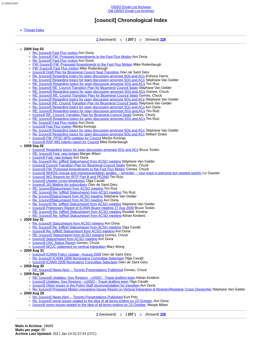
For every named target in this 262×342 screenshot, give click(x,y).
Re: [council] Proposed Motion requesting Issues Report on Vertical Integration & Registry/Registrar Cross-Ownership (122, 289)
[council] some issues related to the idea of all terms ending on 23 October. (89, 305)
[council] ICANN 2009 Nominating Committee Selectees (75, 262)
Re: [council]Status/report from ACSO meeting (68, 196)
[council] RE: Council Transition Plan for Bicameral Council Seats (82, 115)
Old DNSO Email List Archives (131, 11)
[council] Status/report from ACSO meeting (65, 239)
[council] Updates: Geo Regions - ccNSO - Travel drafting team (81, 281)
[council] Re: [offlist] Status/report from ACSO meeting (74, 231)
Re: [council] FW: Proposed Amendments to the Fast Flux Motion (82, 57)
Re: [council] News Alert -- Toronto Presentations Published (78, 297)
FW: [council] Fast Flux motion (56, 68)
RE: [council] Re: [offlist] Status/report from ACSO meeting (77, 192)
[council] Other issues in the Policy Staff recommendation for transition (86, 285)
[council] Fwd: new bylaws (52, 157)
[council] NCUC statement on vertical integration (69, 247)
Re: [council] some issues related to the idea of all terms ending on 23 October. (93, 301)
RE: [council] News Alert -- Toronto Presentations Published (78, 270)
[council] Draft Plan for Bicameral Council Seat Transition (76, 72)
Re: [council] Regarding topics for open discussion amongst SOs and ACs (89, 76)
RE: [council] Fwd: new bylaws (56, 153)
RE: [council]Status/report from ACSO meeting (68, 188)
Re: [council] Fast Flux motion (55, 53)
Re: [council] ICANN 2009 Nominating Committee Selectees (78, 258)
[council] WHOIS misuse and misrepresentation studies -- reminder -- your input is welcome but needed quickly (117, 173)
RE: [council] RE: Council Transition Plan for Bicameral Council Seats (85, 95)
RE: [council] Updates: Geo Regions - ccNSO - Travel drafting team (84, 278)
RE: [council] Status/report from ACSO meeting (68, 235)
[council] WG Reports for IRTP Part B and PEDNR (71, 177)
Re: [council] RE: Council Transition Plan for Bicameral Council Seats (85, 88)
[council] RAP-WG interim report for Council (66, 142)
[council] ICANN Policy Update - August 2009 (67, 254)
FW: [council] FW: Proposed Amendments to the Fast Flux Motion (82, 64)
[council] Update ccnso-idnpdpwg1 (59, 181)
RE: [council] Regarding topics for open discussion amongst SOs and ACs (89, 84)
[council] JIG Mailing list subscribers (60, 185)
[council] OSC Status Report (54, 243)
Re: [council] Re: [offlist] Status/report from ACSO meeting (77, 161)
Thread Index (34, 30)
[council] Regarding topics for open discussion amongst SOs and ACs (85, 150)
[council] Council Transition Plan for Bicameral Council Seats (79, 165)
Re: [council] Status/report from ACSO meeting (68, 223)
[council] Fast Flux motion (52, 126)
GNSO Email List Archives (131, 7)
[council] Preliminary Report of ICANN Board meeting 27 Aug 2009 (83, 208)
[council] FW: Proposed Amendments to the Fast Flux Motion (79, 169)
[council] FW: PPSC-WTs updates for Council (67, 138)
